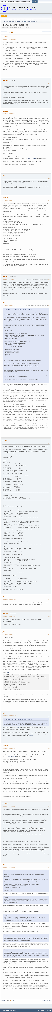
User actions (46, 32)
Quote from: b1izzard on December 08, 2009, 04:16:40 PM (18, 309)
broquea (5, 80)
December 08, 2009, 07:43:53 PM (9, 599)
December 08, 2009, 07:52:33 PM (9, 634)
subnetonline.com (11, 756)
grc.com (46, 117)
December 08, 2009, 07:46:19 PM (9, 616)
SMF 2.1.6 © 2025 (4, 1010)
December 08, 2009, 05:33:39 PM (9, 305)
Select (7, 672)
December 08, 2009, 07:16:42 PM (9, 443)
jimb (3, 175)
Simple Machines (12, 1010)
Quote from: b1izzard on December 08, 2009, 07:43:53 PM (18, 719)
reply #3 (17, 727)
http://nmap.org (32, 158)
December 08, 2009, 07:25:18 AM (9, 113)
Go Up (3, 1000)
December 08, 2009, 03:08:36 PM (9, 177)
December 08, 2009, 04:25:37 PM (9, 279)
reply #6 (30, 735)
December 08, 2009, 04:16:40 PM (9, 200)
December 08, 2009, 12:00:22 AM (9, 39)
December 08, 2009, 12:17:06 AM (9, 82)
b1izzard (5, 36)
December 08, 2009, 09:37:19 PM (9, 867)
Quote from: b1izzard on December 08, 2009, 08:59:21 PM (18, 871)
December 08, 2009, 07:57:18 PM (9, 715)
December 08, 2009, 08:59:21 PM (9, 748)
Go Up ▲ (49, 1010)
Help (38, 1010)
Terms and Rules (43, 1010)
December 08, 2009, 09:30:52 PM (9, 806)
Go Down (4, 32)
